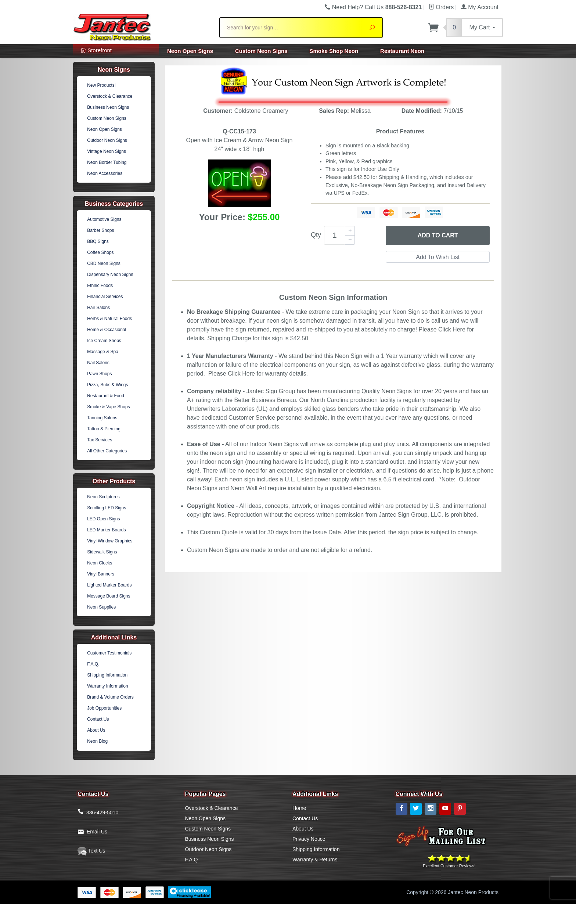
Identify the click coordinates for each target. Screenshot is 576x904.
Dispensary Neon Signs (110, 274)
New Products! (101, 85)
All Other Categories (107, 450)
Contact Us (98, 719)
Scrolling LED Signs (106, 507)
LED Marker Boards (106, 529)
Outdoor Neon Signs (107, 140)
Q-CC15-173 (239, 131)
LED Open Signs (103, 518)
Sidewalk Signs (102, 552)
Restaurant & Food (105, 395)
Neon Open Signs (190, 51)
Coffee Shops (100, 252)
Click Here (451, 329)
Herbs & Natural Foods (109, 318)
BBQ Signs (98, 241)
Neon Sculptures (103, 496)
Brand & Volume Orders (110, 697)
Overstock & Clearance (109, 96)
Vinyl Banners (100, 574)
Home (299, 808)
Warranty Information (107, 686)
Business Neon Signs (108, 107)
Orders (441, 7)
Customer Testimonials (109, 653)
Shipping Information (107, 675)
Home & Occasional (106, 329)
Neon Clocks (99, 563)
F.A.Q (191, 859)
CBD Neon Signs (103, 263)
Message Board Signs (108, 596)
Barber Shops (100, 230)
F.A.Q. (93, 664)
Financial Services (105, 296)
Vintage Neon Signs (106, 151)
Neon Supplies (101, 607)
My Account (479, 7)
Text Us (91, 851)
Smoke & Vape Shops (108, 406)
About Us (96, 730)
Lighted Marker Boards (109, 585)
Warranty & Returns (314, 859)
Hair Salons (98, 307)
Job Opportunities (104, 708)
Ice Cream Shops (104, 340)
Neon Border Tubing (106, 162)
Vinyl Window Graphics (109, 541)
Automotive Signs (104, 219)
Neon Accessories (104, 173)
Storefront (96, 50)
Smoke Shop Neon (334, 51)
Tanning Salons (102, 417)
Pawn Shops (99, 373)
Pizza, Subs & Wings (107, 384)
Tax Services (99, 439)
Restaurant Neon (402, 51)
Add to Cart (438, 235)
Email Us (97, 832)
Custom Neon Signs (261, 51)
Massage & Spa (102, 351)
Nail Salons (98, 362)
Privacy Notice (308, 839)
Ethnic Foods (100, 285)
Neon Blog (97, 741)
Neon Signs (114, 70)
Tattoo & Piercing (103, 428)
